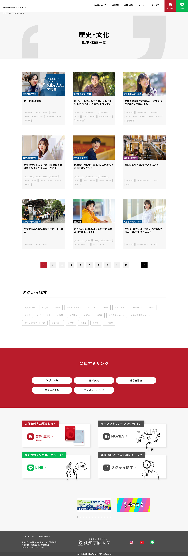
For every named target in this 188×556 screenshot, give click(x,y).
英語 (88, 240)
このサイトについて (28, 536)
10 (126, 265)
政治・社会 (137, 307)
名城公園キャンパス (144, 180)
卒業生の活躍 (52, 390)
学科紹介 (51, 117)
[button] (155, 505)
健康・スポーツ (106, 240)
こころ (93, 307)
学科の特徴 (80, 121)
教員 (84, 322)
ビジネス (120, 307)
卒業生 (28, 121)
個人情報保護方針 (45, 536)
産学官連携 (136, 380)
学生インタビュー (105, 117)
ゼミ (45, 244)
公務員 (54, 112)
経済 (152, 307)
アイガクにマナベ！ (94, 390)
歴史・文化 (29, 112)
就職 (45, 112)
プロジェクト (45, 315)
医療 (106, 307)
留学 (96, 240)
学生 (85, 117)
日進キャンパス (38, 117)
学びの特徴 (52, 380)
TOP (4, 13)
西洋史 (28, 185)
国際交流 (94, 380)
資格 (27, 117)
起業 (100, 315)
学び (59, 117)
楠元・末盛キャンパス (35, 322)
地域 (38, 112)
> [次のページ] (144, 265)
